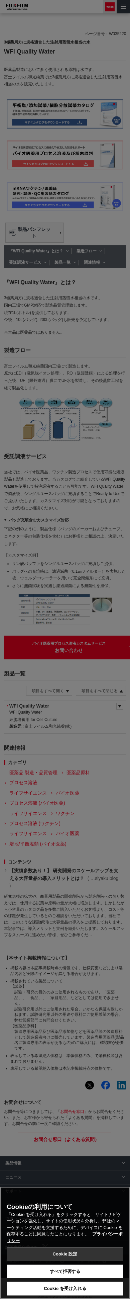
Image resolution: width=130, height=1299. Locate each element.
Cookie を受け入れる (65, 1288)
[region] (65, 1243)
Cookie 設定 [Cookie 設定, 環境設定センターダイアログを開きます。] (64, 1253)
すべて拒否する (65, 1271)
